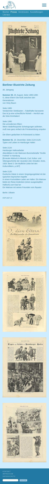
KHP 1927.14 (7, 198)
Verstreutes (23, 12)
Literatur (6, 15)
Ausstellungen (36, 12)
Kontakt (7, 471)
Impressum (8, 474)
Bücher (6, 12)
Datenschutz (9, 476)
